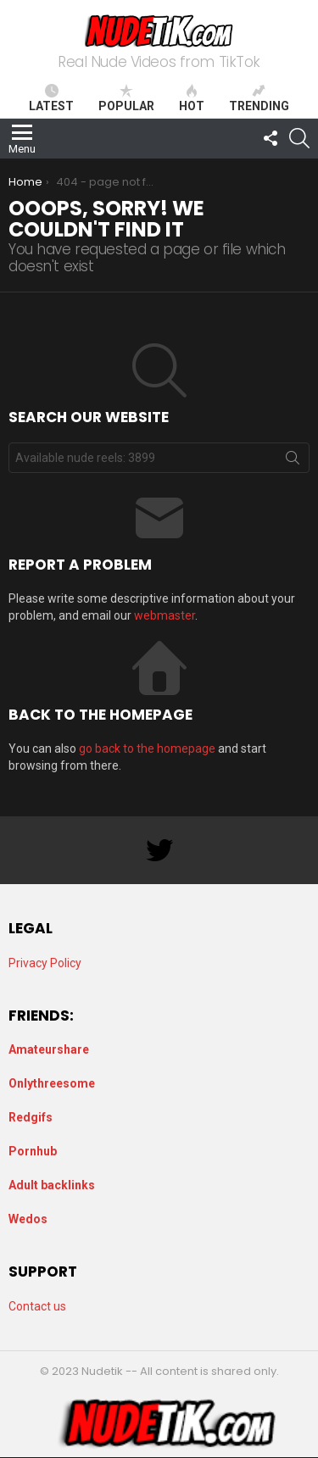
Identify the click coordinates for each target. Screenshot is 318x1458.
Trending (259, 98)
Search (293, 461)
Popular (126, 98)
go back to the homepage (147, 748)
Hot (191, 98)
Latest (51, 98)
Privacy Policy (44, 963)
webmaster (164, 615)
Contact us (37, 1306)
